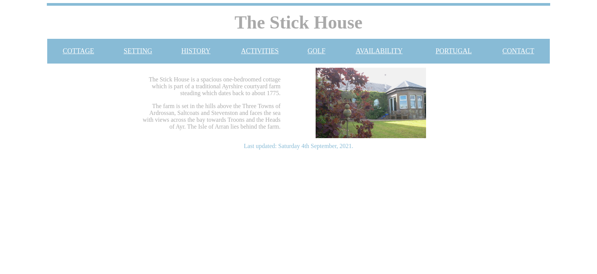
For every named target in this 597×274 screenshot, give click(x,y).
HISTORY (196, 51)
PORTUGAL (454, 51)
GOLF (317, 51)
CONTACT (519, 51)
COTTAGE (78, 51)
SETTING (138, 51)
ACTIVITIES (260, 51)
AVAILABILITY (379, 51)
